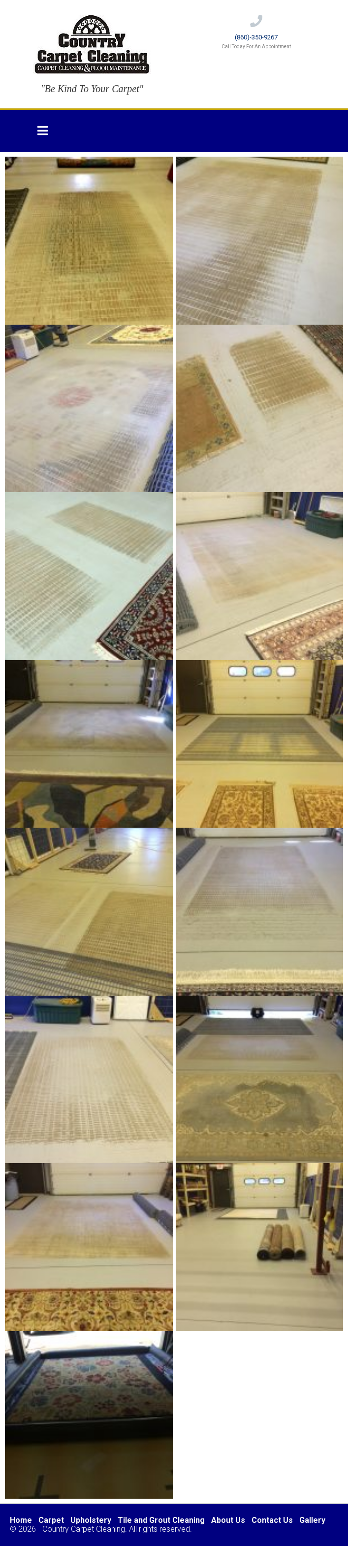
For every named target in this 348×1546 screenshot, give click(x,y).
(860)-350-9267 (256, 37)
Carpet (51, 1520)
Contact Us (272, 1520)
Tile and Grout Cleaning (161, 1520)
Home (21, 1520)
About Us (228, 1520)
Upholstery (90, 1520)
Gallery (312, 1520)
